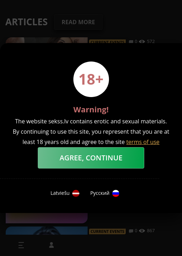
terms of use (142, 142)
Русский (104, 193)
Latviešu (65, 193)
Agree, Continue (91, 157)
